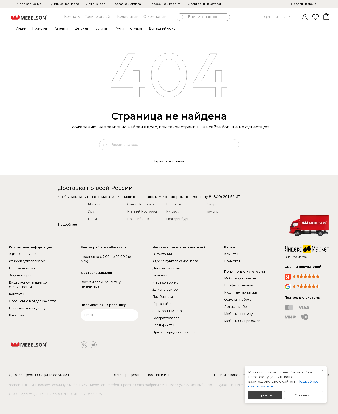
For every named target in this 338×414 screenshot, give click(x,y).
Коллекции (128, 16)
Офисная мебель (237, 300)
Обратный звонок (304, 4)
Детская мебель (237, 307)
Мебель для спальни (240, 278)
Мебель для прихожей (242, 321)
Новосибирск (138, 219)
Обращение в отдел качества (33, 301)
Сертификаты (163, 325)
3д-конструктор (165, 290)
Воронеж (173, 204)
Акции (21, 28)
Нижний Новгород (142, 212)
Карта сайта (162, 304)
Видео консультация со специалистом (28, 284)
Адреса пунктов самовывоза (175, 261)
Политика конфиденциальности (239, 375)
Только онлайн (99, 16)
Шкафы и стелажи (238, 285)
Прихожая (40, 28)
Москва (94, 204)
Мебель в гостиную (239, 314)
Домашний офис (162, 28)
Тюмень (211, 212)
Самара (211, 204)
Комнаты (72, 16)
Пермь (93, 219)
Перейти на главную (169, 161)
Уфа (91, 212)
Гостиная (101, 28)
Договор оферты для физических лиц (39, 375)
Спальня (61, 28)
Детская (81, 28)
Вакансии (16, 315)
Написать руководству (27, 308)
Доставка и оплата (127, 4)
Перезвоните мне (23, 268)
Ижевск (172, 212)
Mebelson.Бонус (29, 4)
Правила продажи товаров (173, 332)
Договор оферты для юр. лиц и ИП (141, 375)
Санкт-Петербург (141, 204)
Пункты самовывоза (63, 4)
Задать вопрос (20, 275)
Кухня (119, 28)
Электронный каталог (204, 4)
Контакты (16, 294)
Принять (265, 395)
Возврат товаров (165, 318)
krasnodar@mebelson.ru (28, 261)
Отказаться (303, 395)
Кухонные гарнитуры (240, 292)
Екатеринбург (177, 219)
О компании (155, 16)
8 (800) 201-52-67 (276, 17)
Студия (136, 28)
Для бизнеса (95, 4)
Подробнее (67, 224)
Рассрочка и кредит (165, 4)
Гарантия (159, 275)
